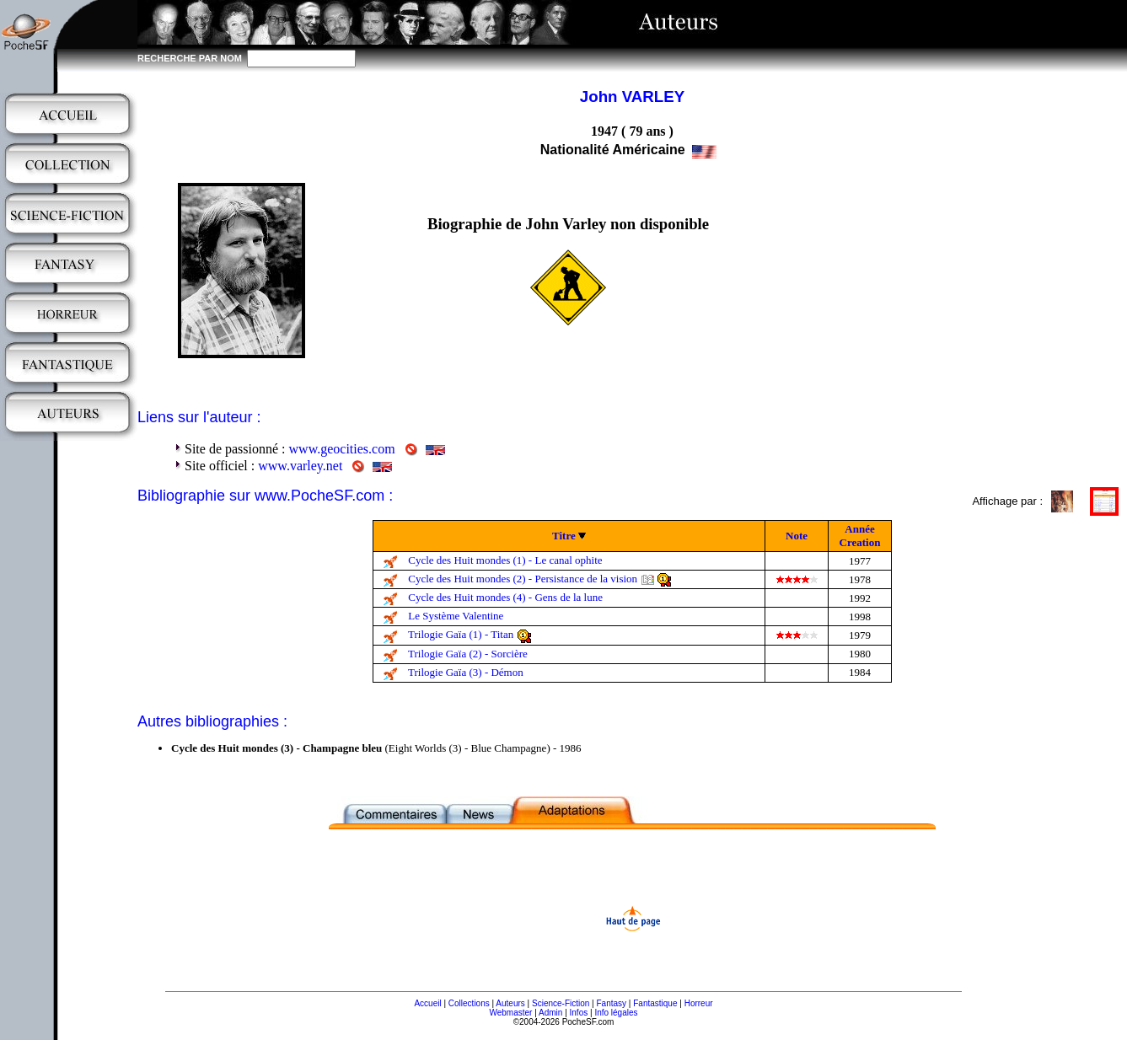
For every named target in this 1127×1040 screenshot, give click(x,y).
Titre (564, 535)
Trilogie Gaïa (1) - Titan (460, 634)
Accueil (427, 1003)
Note (797, 535)
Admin (550, 1012)
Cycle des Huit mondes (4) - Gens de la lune (505, 597)
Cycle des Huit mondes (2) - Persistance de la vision (522, 578)
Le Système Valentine (455, 615)
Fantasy (612, 1003)
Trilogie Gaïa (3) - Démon (465, 672)
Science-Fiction (560, 1003)
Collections (469, 1003)
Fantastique (655, 1003)
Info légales (615, 1012)
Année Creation (860, 536)
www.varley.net (300, 465)
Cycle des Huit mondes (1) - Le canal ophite (505, 560)
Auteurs (510, 1003)
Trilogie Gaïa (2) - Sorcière (468, 653)
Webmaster (510, 1012)
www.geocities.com (342, 449)
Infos (579, 1012)
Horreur (698, 1003)
